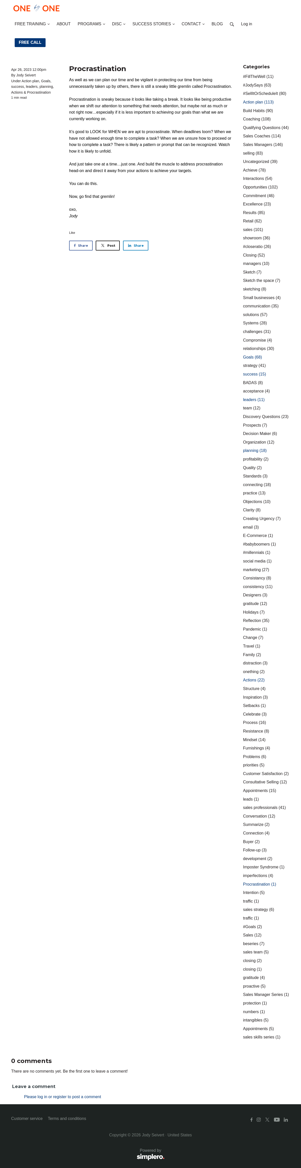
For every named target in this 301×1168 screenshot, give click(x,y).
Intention (254, 892)
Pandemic (255, 629)
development (257, 859)
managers (256, 263)
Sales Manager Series (266, 994)
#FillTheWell (258, 76)
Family (252, 655)
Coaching (257, 119)
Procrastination (39, 92)
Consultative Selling (265, 782)
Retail (252, 221)
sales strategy (258, 909)
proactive (254, 986)
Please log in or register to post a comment (62, 1097)
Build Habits (258, 111)
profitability (255, 459)
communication (261, 306)
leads (251, 799)
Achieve (254, 170)
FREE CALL (30, 42)
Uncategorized (260, 161)
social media (257, 561)
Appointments (259, 790)
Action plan (30, 81)
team (251, 408)
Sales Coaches (262, 136)
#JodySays (257, 85)
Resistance (256, 731)
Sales (252, 935)
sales (253, 229)
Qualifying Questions (266, 128)
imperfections (258, 875)
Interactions (257, 178)
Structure (254, 688)
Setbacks (254, 705)
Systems (255, 323)
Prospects (255, 425)
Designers (255, 595)
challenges (257, 331)
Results (254, 213)
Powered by (88, 1154)
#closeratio (257, 246)
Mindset (254, 740)
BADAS (253, 383)
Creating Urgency (262, 518)
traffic (251, 901)
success (17, 87)
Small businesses (262, 298)
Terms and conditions (67, 1118)
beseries (253, 944)
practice (254, 493)
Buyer (251, 842)
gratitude (255, 603)
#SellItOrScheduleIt (264, 93)
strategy (254, 365)
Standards (255, 476)
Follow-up (255, 850)
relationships (258, 348)
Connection (256, 833)
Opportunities (260, 187)
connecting (257, 485)
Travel (251, 646)
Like (72, 233)
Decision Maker (260, 433)
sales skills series (261, 1037)
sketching (254, 289)
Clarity (251, 510)
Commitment (258, 196)
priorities (253, 765)
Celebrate (255, 714)
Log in (246, 24)
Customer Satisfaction (266, 773)
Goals (45, 81)
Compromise (257, 340)
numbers (254, 1012)
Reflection (256, 620)
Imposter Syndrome (264, 867)
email (251, 527)
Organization (258, 442)
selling (253, 153)
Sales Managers (263, 144)
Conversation (259, 816)
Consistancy (257, 578)
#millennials (256, 552)
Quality (252, 468)
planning (46, 87)
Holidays (254, 612)
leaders (31, 87)
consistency (258, 587)
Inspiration (255, 697)
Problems (254, 757)
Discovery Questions (266, 416)
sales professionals (264, 807)
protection (255, 1003)
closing (252, 960)
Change (253, 637)
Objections (257, 501)
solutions (255, 314)
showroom (256, 238)
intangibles (256, 1020)
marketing (256, 570)
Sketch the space (261, 280)
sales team (256, 952)
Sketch (252, 272)
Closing (254, 255)
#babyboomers (259, 544)
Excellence (257, 204)
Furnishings (256, 748)
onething (254, 672)
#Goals (252, 927)
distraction (255, 663)
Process (254, 722)
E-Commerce (258, 535)
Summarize (256, 824)
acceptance (256, 391)
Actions (17, 92)
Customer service (27, 1118)
